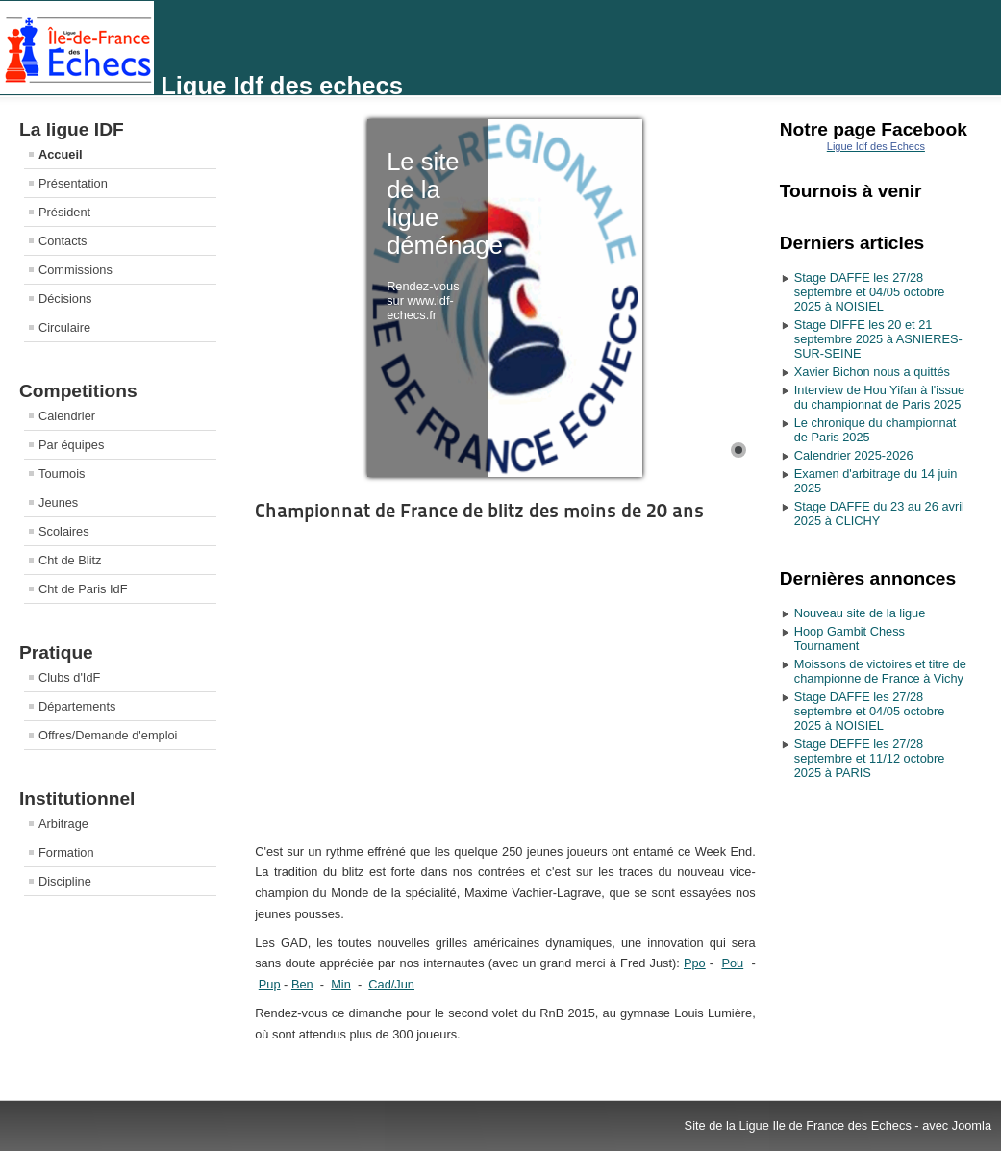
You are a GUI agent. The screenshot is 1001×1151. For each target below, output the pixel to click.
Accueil (60, 154)
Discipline (64, 881)
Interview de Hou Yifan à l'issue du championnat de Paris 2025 (879, 397)
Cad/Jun (391, 984)
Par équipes (71, 445)
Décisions (64, 298)
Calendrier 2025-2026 (853, 455)
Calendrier (66, 416)
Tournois (61, 473)
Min (341, 984)
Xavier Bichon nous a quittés (872, 371)
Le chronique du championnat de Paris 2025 (875, 429)
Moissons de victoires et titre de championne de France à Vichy (880, 671)
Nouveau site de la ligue (860, 613)
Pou (732, 963)
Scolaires (63, 531)
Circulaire (64, 327)
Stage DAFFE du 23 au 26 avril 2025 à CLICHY (879, 513)
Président (64, 212)
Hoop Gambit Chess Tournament (849, 638)
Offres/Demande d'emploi (107, 735)
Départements (76, 706)
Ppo (695, 963)
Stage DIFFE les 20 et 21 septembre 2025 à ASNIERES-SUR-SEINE (878, 339)
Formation (66, 852)
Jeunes (58, 502)
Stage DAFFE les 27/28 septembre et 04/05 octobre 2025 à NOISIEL (869, 291)
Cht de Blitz (69, 560)
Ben (302, 984)
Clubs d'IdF (69, 677)
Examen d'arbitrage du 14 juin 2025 (876, 480)
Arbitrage (63, 823)
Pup (270, 984)
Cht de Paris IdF (82, 589)
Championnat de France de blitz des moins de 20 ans (479, 510)
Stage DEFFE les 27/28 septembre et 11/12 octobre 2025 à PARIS (869, 758)
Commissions (75, 270)
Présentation (73, 183)
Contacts (63, 241)
